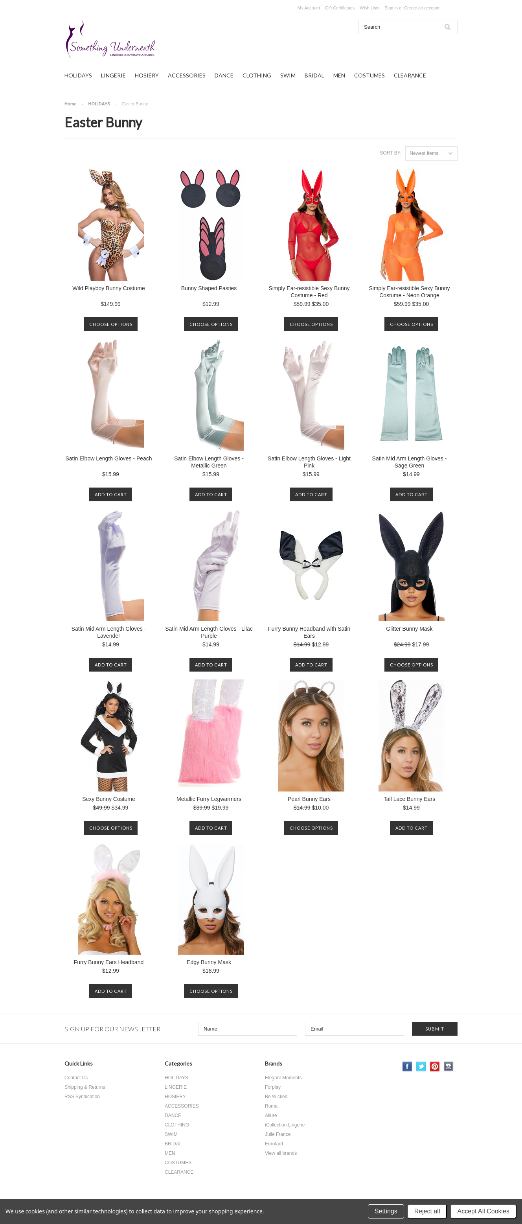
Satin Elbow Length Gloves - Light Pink (309, 462)
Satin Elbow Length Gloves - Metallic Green (209, 462)
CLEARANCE (410, 75)
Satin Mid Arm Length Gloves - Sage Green (409, 462)
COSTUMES (369, 75)
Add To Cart (111, 494)
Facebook (407, 1066)
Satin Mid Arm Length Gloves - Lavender (109, 632)
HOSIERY (147, 75)
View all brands (281, 1153)
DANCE (224, 75)
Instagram (449, 1066)
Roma (271, 1106)
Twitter (421, 1066)
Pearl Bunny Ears (309, 799)
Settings (386, 1211)
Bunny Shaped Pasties (209, 288)
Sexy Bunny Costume (108, 799)
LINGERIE (113, 75)
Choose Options (110, 324)
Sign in (391, 8)
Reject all (427, 1211)
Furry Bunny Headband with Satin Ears (309, 632)
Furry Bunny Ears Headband (108, 962)
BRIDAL (314, 75)
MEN (339, 75)
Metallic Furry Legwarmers (208, 799)
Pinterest (435, 1066)
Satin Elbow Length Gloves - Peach (108, 458)
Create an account (421, 8)
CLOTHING (257, 75)
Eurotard (274, 1144)
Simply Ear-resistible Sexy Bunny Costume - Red (308, 291)
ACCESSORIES (187, 75)
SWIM (288, 75)
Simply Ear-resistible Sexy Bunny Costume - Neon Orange (409, 291)
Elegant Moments (283, 1077)
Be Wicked (276, 1096)
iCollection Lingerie (285, 1125)
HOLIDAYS (78, 75)
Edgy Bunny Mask (209, 962)
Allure (271, 1115)
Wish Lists (369, 8)
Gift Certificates (340, 8)
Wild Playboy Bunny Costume (108, 288)
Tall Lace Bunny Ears (410, 799)
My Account (309, 8)
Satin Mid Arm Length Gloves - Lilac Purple (209, 632)
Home (70, 103)
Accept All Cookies (483, 1211)
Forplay (273, 1087)
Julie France (277, 1134)
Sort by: (390, 153)
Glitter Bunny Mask (409, 629)
